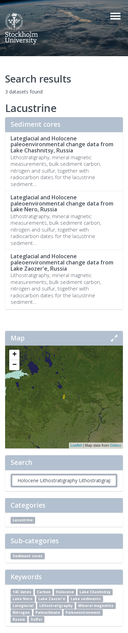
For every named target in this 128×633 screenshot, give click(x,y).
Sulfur (36, 619)
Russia (19, 619)
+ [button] (14, 355)
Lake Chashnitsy (95, 591)
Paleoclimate (47, 612)
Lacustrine (23, 520)
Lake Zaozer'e (51, 598)
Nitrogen (21, 612)
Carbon (44, 591)
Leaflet (76, 445)
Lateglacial (23, 605)
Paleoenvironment (83, 612)
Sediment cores (27, 556)
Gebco (115, 445)
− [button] (14, 365)
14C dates (22, 591)
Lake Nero (22, 598)
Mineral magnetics (95, 605)
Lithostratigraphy (56, 605)
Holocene (65, 591)
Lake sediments (86, 598)
